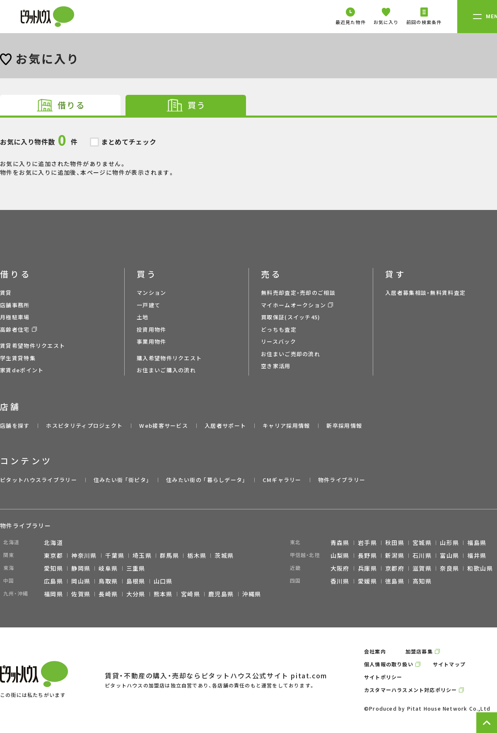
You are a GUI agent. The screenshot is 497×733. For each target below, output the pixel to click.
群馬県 (169, 555)
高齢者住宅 (15, 329)
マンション (151, 293)
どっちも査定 (279, 329)
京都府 (394, 568)
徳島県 (394, 581)
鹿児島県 (221, 594)
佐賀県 (80, 594)
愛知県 (53, 568)
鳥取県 (108, 581)
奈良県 (449, 568)
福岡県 (53, 594)
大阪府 (340, 568)
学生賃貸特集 (18, 358)
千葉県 (114, 555)
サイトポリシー (383, 676)
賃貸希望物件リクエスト (32, 346)
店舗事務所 (15, 305)
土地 (143, 317)
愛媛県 (367, 581)
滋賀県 (422, 568)
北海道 (53, 542)
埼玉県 (142, 555)
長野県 (367, 555)
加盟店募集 (419, 651)
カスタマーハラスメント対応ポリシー (410, 689)
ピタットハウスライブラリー (38, 480)
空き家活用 (276, 366)
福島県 (476, 542)
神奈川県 (84, 555)
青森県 (340, 542)
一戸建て (148, 305)
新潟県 (394, 555)
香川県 (340, 581)
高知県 (422, 581)
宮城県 (422, 542)
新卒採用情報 (344, 425)
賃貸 (6, 293)
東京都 (53, 555)
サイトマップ (449, 664)
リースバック (278, 341)
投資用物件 (151, 329)
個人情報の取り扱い (388, 664)
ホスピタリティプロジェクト (84, 425)
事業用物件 (151, 341)
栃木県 (196, 555)
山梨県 (340, 555)
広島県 (53, 581)
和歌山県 (480, 568)
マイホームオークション (293, 305)
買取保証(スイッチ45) (291, 317)
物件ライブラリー (341, 480)
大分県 (135, 594)
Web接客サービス (163, 425)
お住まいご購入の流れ (166, 370)
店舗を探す (15, 425)
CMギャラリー (282, 480)
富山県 (449, 555)
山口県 (163, 581)
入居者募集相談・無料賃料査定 (425, 293)
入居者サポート (225, 425)
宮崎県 (190, 594)
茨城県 (224, 555)
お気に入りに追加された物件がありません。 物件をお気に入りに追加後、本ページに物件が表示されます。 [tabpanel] (248, 147)
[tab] (60, 105)
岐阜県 (108, 568)
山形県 (449, 542)
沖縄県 (251, 594)
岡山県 (80, 581)
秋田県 (394, 542)
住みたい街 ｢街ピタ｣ (122, 480)
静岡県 (80, 568)
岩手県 (367, 542)
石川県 (422, 555)
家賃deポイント (21, 370)
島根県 (135, 581)
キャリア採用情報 (286, 425)
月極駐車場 (15, 317)
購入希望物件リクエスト (169, 358)
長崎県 (108, 594)
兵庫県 (367, 568)
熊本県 (163, 594)
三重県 (135, 568)
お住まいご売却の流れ (290, 354)
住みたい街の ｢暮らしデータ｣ (206, 480)
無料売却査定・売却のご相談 (298, 293)
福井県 (476, 555)
